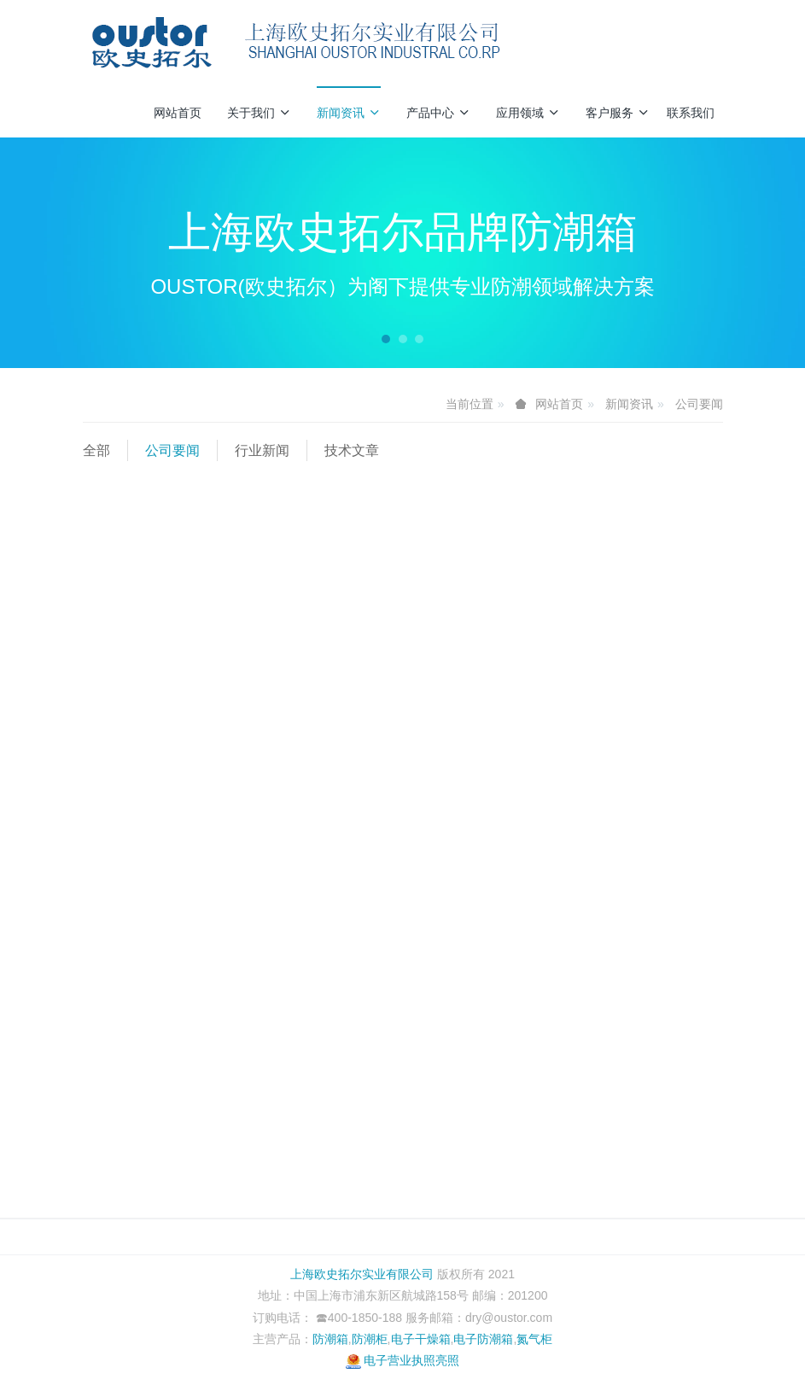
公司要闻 (699, 404)
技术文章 (351, 450)
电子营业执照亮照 (403, 1360)
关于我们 (259, 113)
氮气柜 (534, 1339)
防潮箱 (330, 1339)
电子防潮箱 (483, 1339)
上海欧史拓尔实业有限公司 (362, 1274)
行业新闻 (262, 450)
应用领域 (528, 113)
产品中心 (438, 113)
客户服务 (618, 113)
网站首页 (177, 113)
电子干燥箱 (421, 1339)
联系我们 (691, 113)
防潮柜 (370, 1339)
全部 (96, 450)
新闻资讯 (349, 113)
